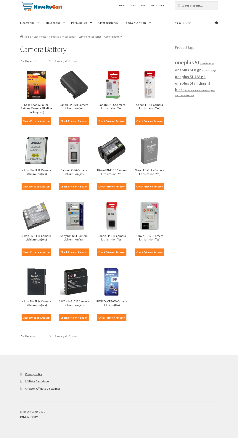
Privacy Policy (33, 374)
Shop (133, 5)
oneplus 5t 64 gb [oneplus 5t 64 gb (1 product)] (209, 71)
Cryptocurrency (108, 23)
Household (53, 23)
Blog (143, 5)
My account (157, 5)
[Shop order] (36, 61)
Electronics (27, 23)
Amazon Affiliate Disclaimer (42, 388)
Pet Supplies (79, 23)
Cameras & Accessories (62, 36)
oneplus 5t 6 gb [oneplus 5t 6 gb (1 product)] (207, 63)
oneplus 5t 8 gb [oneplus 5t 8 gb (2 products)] (188, 70)
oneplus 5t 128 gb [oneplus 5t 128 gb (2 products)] (190, 76)
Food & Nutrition (135, 23)
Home (122, 5)
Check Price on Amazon (36, 121)
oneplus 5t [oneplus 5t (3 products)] (187, 62)
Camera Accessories (90, 36)
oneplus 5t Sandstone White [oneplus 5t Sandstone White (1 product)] (197, 90)
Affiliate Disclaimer (37, 381)
